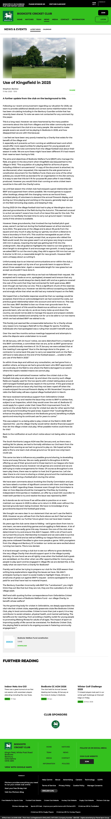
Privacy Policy (64, 785)
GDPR (99, 780)
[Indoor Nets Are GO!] (19, 674)
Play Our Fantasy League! (13, 6)
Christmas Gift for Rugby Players (42, 812)
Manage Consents (94, 785)
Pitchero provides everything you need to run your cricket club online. (21, 783)
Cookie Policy (78, 785)
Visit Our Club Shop (57, 4)
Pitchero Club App (103, 800)
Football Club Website (33, 800)
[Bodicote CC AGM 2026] (55, 674)
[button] (20, 19)
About (57, 780)
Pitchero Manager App (20, 806)
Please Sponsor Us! (37, 4)
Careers (79, 780)
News (32, 29)
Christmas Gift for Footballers (88, 806)
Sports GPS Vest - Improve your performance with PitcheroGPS (53, 806)
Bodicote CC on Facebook (14, 4)
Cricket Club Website (51, 800)
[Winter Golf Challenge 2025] (92, 674)
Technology (90, 780)
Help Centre (47, 780)
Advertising (68, 780)
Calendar (41, 29)
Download (22, 646)
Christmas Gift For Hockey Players (68, 812)
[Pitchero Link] (103, 4)
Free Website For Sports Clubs (12, 800)
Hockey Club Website (69, 800)
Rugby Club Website (86, 800)
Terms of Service (49, 785)
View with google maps (18, 767)
